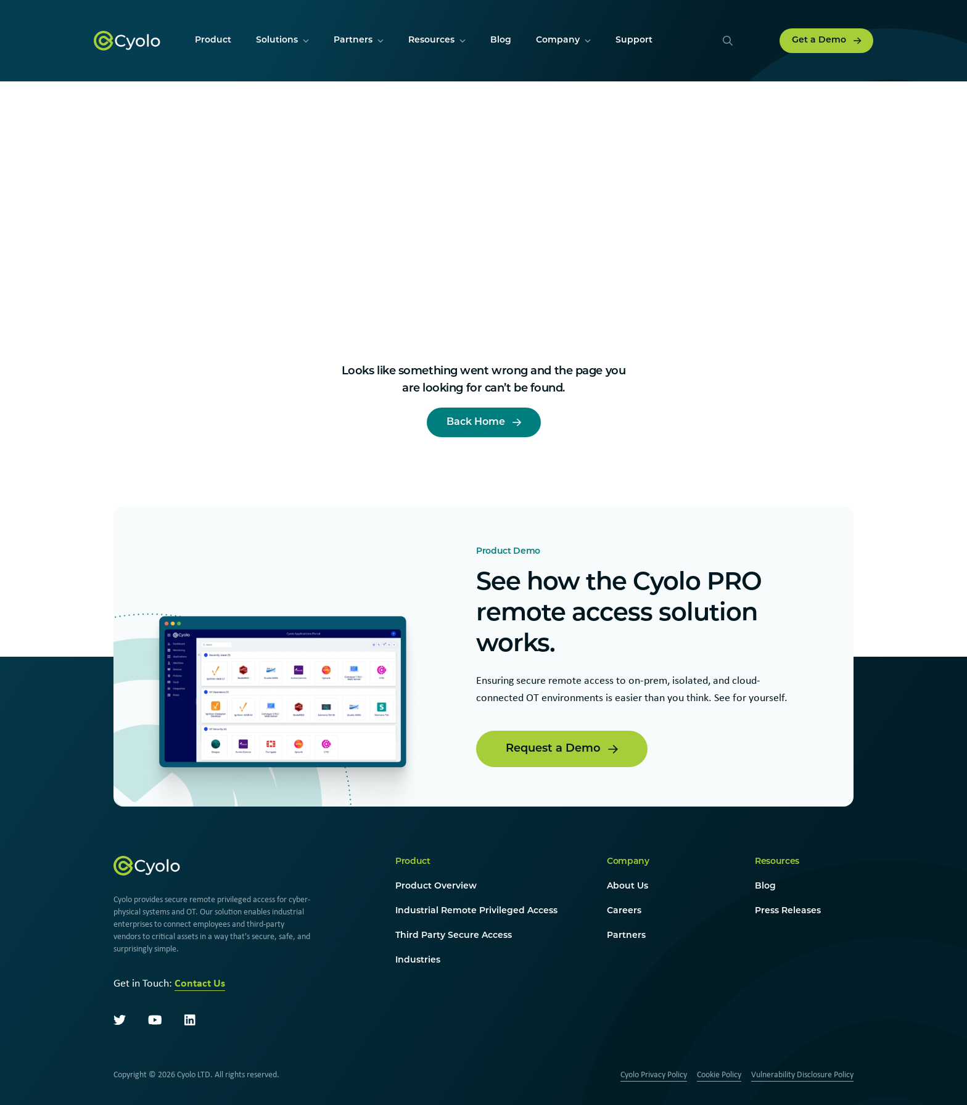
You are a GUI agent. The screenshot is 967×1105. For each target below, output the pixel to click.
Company (628, 861)
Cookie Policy (719, 1074)
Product (412, 861)
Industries (417, 960)
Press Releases (788, 911)
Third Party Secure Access (453, 935)
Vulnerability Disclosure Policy (802, 1074)
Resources (777, 861)
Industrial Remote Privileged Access (476, 911)
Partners (626, 935)
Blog (765, 886)
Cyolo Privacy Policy (653, 1074)
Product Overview (436, 886)
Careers (624, 911)
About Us (627, 886)
